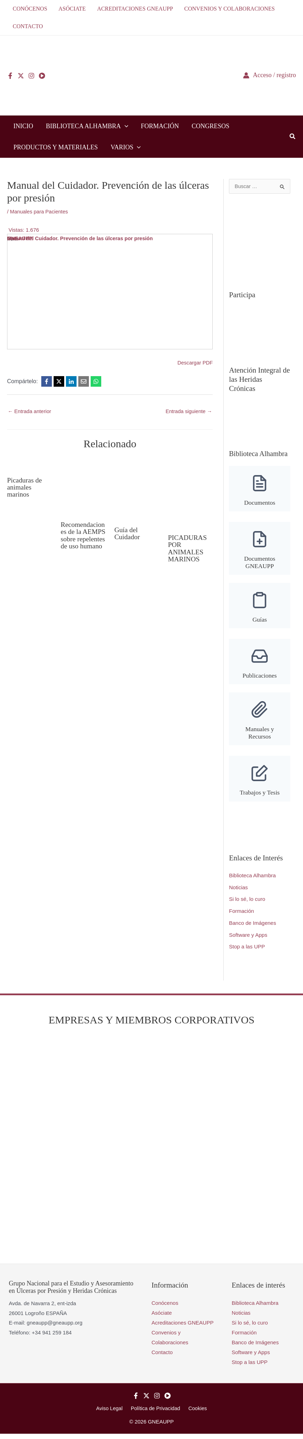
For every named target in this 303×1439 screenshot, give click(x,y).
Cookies (195, 1413)
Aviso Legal (111, 1413)
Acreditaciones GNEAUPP (183, 1328)
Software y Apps (248, 940)
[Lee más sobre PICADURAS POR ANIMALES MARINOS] (190, 493)
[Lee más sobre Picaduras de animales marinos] (29, 464)
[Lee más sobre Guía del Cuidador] (136, 489)
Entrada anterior (30, 412)
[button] (124, 126)
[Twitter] (21, 76)
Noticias (238, 893)
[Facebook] (10, 76)
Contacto (162, 1357)
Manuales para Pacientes (39, 211)
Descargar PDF (194, 363)
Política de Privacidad (155, 1413)
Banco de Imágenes (252, 929)
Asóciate (162, 1318)
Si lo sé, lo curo (247, 905)
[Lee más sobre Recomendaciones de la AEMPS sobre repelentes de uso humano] (83, 486)
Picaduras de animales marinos (25, 487)
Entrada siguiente (188, 412)
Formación (241, 917)
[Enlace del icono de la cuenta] (269, 75)
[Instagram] (31, 76)
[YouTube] (42, 76)
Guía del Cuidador (127, 533)
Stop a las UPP (247, 952)
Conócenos (165, 1309)
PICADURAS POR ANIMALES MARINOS (188, 548)
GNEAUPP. (20, 239)
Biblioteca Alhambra (252, 881)
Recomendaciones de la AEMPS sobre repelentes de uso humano (82, 539)
